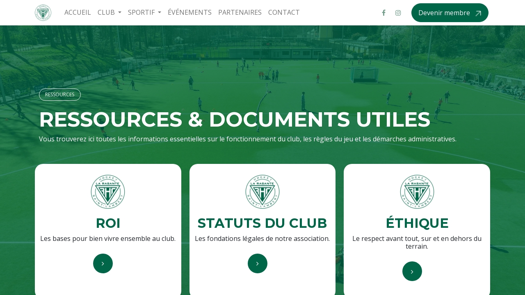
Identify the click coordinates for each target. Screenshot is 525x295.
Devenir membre (445, 12)
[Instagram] (398, 12)
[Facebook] (383, 12)
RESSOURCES (59, 94)
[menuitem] (77, 12)
